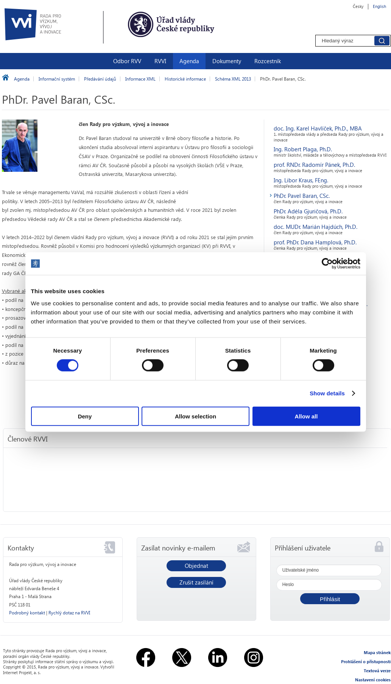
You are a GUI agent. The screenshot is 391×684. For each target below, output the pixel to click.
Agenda (189, 61)
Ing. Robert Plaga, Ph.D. (303, 149)
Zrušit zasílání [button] (196, 582)
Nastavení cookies (373, 679)
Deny (85, 416)
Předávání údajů (100, 78)
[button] (330, 598)
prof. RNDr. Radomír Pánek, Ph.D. (314, 164)
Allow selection (195, 416)
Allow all (306, 416)
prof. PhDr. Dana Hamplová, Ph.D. (315, 242)
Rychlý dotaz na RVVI (69, 613)
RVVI (160, 61)
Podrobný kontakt (27, 613)
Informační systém (57, 78)
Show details (327, 393)
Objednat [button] (196, 565)
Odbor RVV (127, 61)
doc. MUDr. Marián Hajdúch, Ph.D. (315, 226)
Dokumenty (226, 61)
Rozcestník (267, 61)
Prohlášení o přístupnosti (366, 661)
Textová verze (377, 670)
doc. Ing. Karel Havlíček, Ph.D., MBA (318, 128)
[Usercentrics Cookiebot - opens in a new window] (327, 263)
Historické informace (185, 78)
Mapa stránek (377, 652)
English (379, 6)
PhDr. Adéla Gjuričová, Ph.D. (308, 211)
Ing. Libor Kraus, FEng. (301, 180)
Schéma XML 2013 (233, 78)
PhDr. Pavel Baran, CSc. (302, 195)
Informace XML (140, 78)
